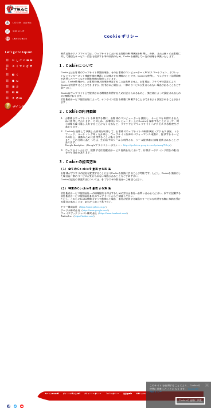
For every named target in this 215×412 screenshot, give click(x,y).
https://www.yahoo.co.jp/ (92, 209)
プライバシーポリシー (93, 394)
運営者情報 (127, 394)
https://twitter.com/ (84, 218)
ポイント (14, 107)
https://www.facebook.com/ (113, 215)
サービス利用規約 (52, 394)
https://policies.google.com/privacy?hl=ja (147, 146)
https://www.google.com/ (95, 212)
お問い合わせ (141, 394)
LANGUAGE (20, 39)
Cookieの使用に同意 (190, 400)
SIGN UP (19, 31)
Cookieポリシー (112, 394)
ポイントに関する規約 (71, 394)
